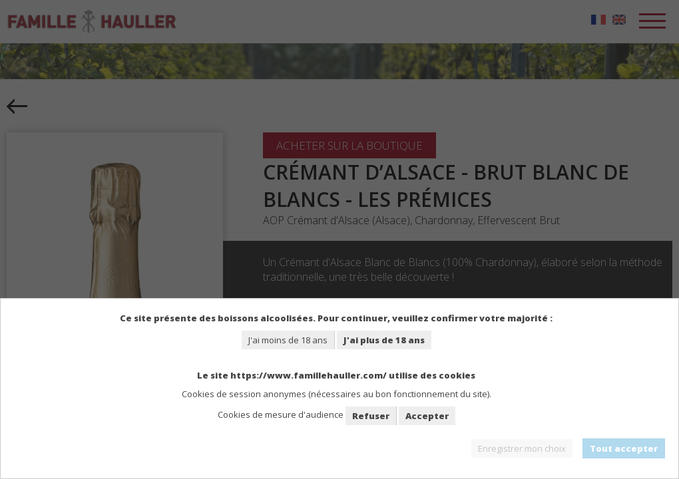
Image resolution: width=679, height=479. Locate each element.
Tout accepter (624, 448)
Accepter (427, 416)
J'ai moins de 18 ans (288, 340)
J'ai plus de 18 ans (384, 340)
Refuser (370, 416)
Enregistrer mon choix (522, 448)
